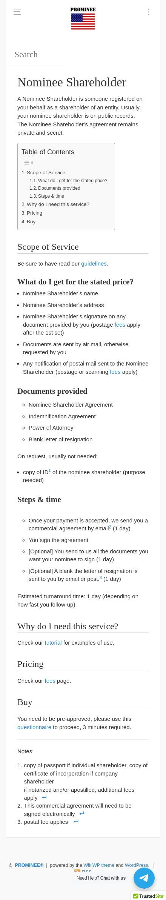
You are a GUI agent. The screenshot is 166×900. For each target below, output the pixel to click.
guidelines (94, 263)
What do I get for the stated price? (72, 180)
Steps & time (51, 196)
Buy (31, 221)
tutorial (53, 642)
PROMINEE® (29, 865)
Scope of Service (46, 172)
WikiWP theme (98, 865)
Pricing (34, 213)
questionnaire (34, 727)
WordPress (136, 865)
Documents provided (59, 188)
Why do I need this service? (58, 204)
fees (120, 324)
